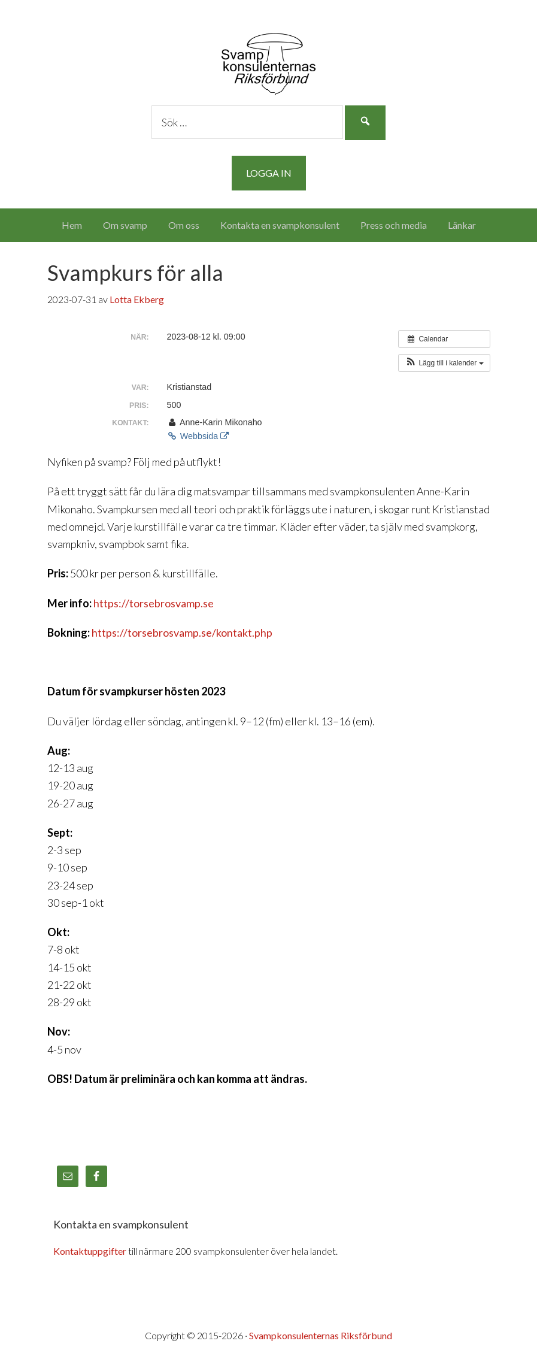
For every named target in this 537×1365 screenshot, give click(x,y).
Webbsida (198, 436)
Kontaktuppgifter (89, 1251)
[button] (444, 363)
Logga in (269, 172)
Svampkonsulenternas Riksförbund (268, 60)
